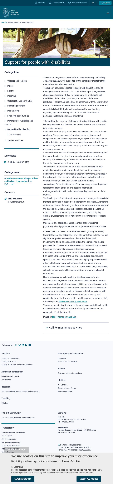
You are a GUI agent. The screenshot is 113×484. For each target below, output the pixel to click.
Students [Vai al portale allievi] (40, 3)
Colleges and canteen (17, 81)
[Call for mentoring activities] (76, 328)
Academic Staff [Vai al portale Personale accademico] (56, 3)
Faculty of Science (8, 362)
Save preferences (22, 481)
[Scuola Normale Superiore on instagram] (16, 345)
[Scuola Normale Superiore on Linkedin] (23, 345)
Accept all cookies (89, 481)
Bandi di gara (6, 436)
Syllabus (4, 403)
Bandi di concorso (8, 439)
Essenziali (18, 469)
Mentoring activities (16, 106)
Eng (93, 3)
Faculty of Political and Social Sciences (17, 365)
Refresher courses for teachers (70, 373)
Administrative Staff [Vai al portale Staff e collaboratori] (77, 3)
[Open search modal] (105, 3)
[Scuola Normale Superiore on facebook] (26, 345)
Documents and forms (67, 388)
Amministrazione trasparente (13, 432)
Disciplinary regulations (10, 442)
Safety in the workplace (10, 446)
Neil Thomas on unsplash (64, 317)
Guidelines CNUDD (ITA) (18, 162)
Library (10, 91)
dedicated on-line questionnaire (72, 301)
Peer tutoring (13, 111)
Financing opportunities (18, 116)
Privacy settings (17, 451)
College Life (11, 72)
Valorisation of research (67, 362)
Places (10, 86)
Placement (62, 358)
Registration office (65, 391)
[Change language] (95, 3)
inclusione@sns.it (16, 202)
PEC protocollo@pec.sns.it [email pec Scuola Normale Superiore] (69, 445)
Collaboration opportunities (19, 101)
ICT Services (62, 385)
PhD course (6, 380)
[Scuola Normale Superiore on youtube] (30, 345)
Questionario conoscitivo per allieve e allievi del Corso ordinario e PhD (21, 181)
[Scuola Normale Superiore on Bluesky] (20, 345)
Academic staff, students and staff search (18, 418)
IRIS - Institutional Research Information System (20, 391)
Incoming (11, 96)
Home (3, 22)
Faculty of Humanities (10, 358)
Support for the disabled (18, 129)
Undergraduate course (10, 376)
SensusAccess (15, 135)
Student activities (15, 140)
